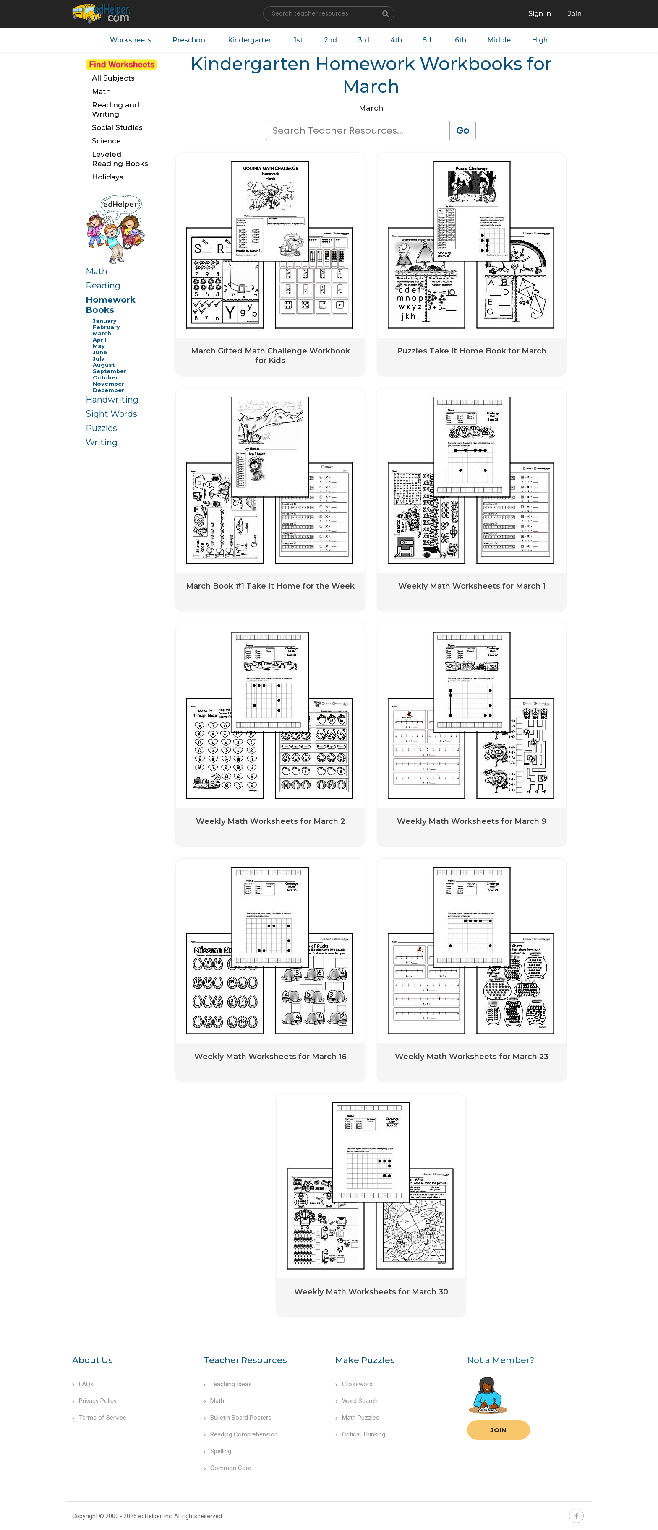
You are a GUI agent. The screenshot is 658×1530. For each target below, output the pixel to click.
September (109, 371)
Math (96, 271)
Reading (103, 286)
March (102, 333)
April (100, 340)
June (100, 352)
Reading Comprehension (241, 1434)
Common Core (227, 1468)
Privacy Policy (94, 1401)
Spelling (217, 1451)
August (104, 365)
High (540, 40)
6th (460, 40)
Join (499, 1430)
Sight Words (111, 414)
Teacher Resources (245, 1360)
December (108, 390)
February (106, 327)
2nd (330, 40)
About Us (92, 1360)
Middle (499, 40)
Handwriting (112, 400)
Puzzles (101, 428)
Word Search (356, 1401)
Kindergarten (250, 40)
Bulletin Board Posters (238, 1417)
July (98, 359)
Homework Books (111, 305)
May (99, 346)
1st (298, 40)
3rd (363, 40)
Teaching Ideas (228, 1384)
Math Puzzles (357, 1417)
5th (428, 40)
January (105, 321)
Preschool (189, 40)
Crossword (354, 1384)
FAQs (83, 1384)
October (105, 377)
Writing (102, 442)
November (108, 384)
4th (396, 40)
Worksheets (130, 40)
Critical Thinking (360, 1434)
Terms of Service (99, 1417)
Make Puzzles (365, 1360)
